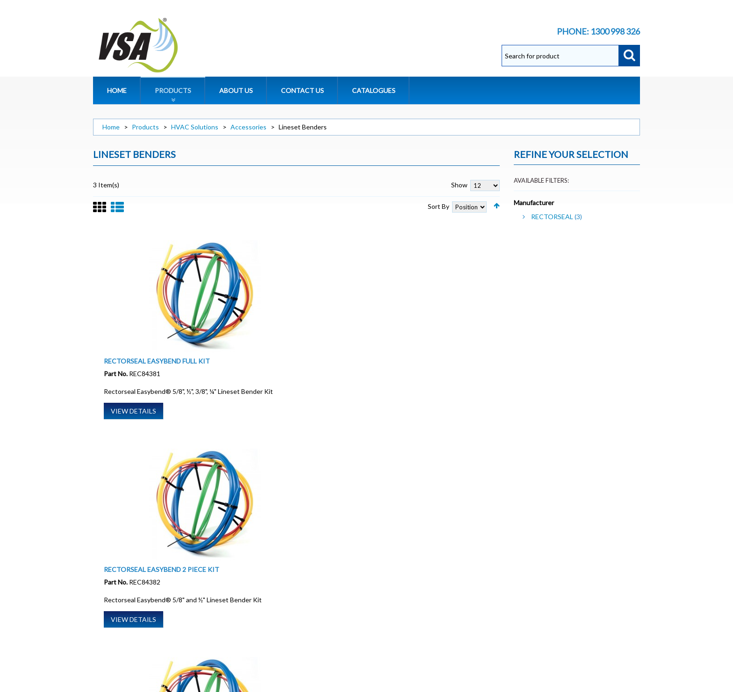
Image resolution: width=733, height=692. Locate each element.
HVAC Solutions (194, 127)
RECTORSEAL (552, 217)
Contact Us (109, 627)
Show (459, 185)
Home (111, 127)
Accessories (248, 127)
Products (145, 127)
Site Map (104, 617)
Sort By (438, 206)
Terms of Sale (111, 589)
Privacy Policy (113, 608)
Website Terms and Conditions (135, 580)
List (117, 212)
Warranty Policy (116, 599)
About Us (106, 571)
